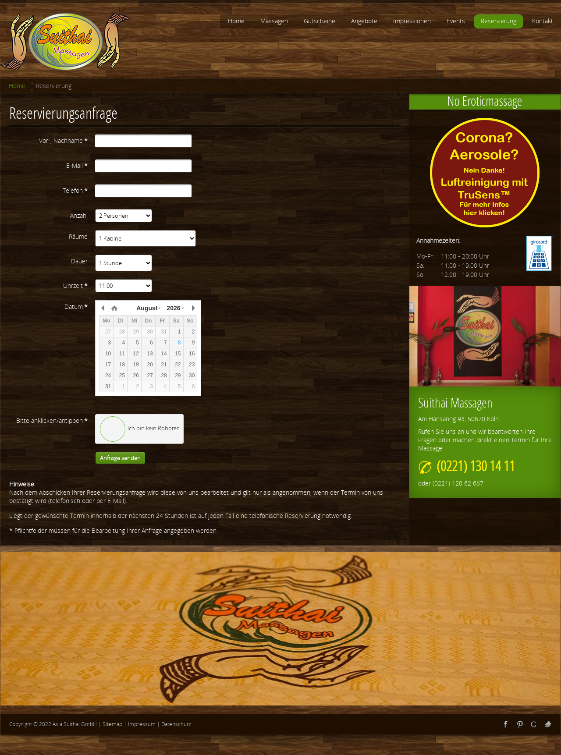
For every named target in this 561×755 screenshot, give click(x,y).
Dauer (79, 261)
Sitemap (112, 724)
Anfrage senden (120, 458)
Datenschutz (176, 724)
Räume (78, 236)
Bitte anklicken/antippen (52, 420)
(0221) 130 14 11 (466, 466)
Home (17, 86)
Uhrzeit (75, 285)
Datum (76, 306)
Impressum (142, 724)
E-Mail (77, 165)
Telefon (75, 190)
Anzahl (79, 215)
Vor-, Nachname (63, 140)
